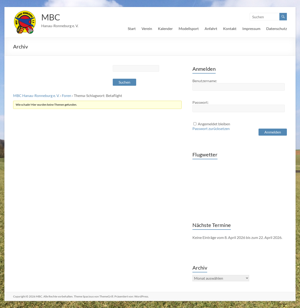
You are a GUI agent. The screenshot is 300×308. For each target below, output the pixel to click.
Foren (66, 95)
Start (132, 28)
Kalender (165, 28)
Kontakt (229, 28)
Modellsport (189, 28)
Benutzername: (204, 80)
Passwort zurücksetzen (211, 128)
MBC (50, 17)
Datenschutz (276, 28)
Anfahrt (211, 28)
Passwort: (200, 102)
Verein (147, 28)
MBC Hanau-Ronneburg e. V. (36, 95)
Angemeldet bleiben (214, 124)
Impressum (251, 28)
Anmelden (272, 132)
